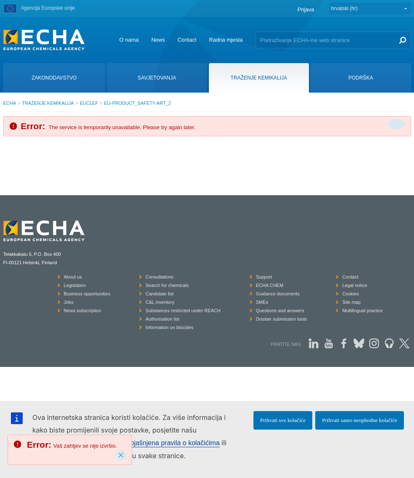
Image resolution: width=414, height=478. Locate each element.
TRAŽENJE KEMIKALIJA (48, 103)
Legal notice (354, 285)
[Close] (121, 455)
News (158, 40)
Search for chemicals (167, 285)
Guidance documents (278, 293)
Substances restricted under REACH (183, 310)
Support (264, 276)
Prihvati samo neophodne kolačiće (359, 420)
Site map (351, 302)
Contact (186, 40)
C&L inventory (159, 302)
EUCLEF (89, 103)
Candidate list (159, 293)
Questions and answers (280, 310)
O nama (129, 40)
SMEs (262, 302)
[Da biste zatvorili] (396, 124)
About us (73, 276)
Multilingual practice (362, 310)
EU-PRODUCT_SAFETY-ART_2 (137, 103)
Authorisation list (162, 318)
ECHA (9, 103)
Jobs (69, 302)
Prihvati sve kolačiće (283, 420)
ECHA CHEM (269, 285)
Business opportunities (87, 293)
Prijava (306, 9)
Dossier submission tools (281, 318)
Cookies (350, 293)
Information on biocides (169, 327)
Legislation (75, 285)
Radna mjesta (226, 40)
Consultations (159, 276)
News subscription (82, 310)
